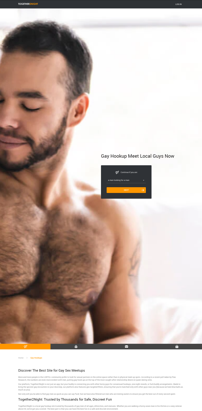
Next (126, 190)
